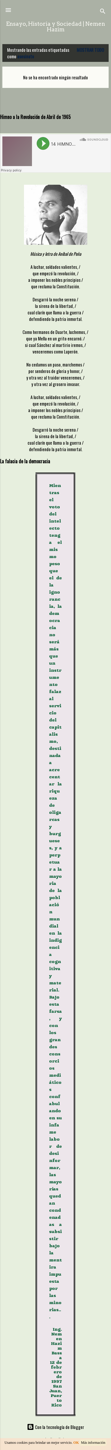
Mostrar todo (90, 49)
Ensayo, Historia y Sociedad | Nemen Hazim (55, 26)
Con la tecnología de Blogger (55, 1427)
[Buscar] (102, 12)
